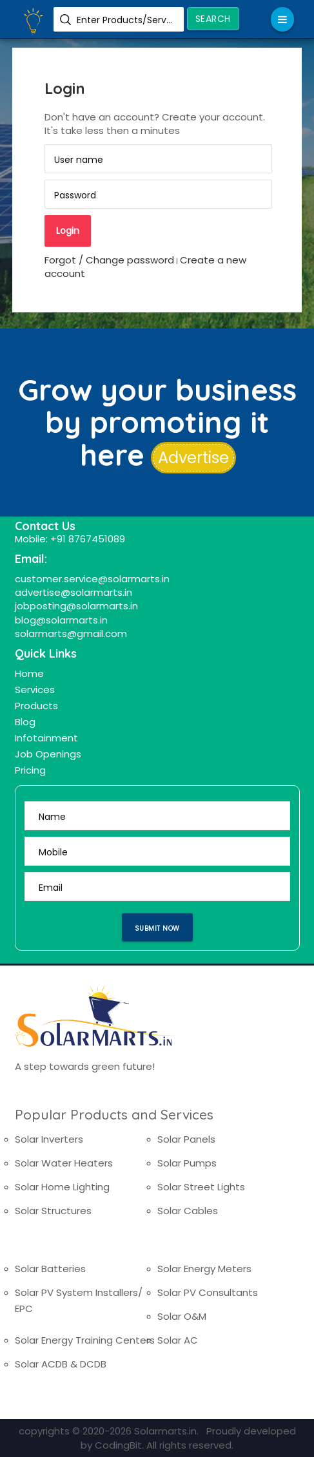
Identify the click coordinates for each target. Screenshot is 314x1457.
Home (29, 673)
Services (35, 689)
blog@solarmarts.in (61, 620)
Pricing (30, 770)
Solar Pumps (187, 1163)
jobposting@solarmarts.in (76, 606)
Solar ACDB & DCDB (60, 1364)
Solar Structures (53, 1210)
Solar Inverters (49, 1139)
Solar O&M (181, 1316)
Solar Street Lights (201, 1187)
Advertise (193, 457)
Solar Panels (186, 1139)
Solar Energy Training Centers (85, 1340)
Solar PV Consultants (207, 1292)
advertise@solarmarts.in (73, 592)
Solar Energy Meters (204, 1268)
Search (213, 18)
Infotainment (46, 738)
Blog (25, 722)
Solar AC (177, 1340)
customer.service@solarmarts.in (92, 579)
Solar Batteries (50, 1268)
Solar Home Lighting (62, 1187)
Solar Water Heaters (64, 1163)
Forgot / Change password (109, 260)
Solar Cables (187, 1210)
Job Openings (48, 754)
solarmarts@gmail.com (71, 633)
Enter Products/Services (125, 20)
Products (36, 705)
